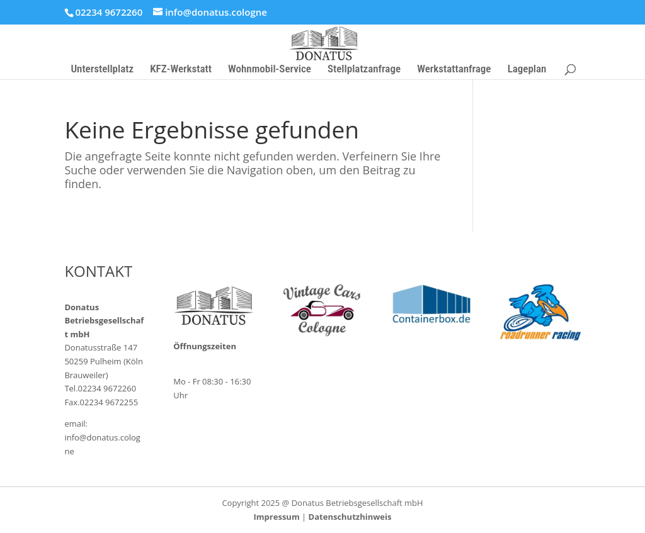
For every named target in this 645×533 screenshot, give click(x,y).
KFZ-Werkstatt (181, 69)
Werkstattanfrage (454, 69)
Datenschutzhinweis (350, 516)
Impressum (277, 516)
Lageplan (527, 69)
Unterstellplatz (102, 69)
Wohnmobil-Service (269, 69)
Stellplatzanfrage (364, 69)
